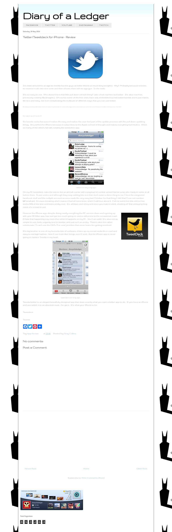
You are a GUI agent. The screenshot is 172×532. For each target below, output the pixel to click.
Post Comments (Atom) (93, 478)
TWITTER (50, 25)
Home (86, 468)
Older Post (141, 468)
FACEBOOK (32, 25)
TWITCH (103, 25)
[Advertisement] (86, 438)
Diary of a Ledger (66, 16)
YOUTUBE (67, 25)
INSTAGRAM (86, 25)
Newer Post (30, 468)
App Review (33, 333)
